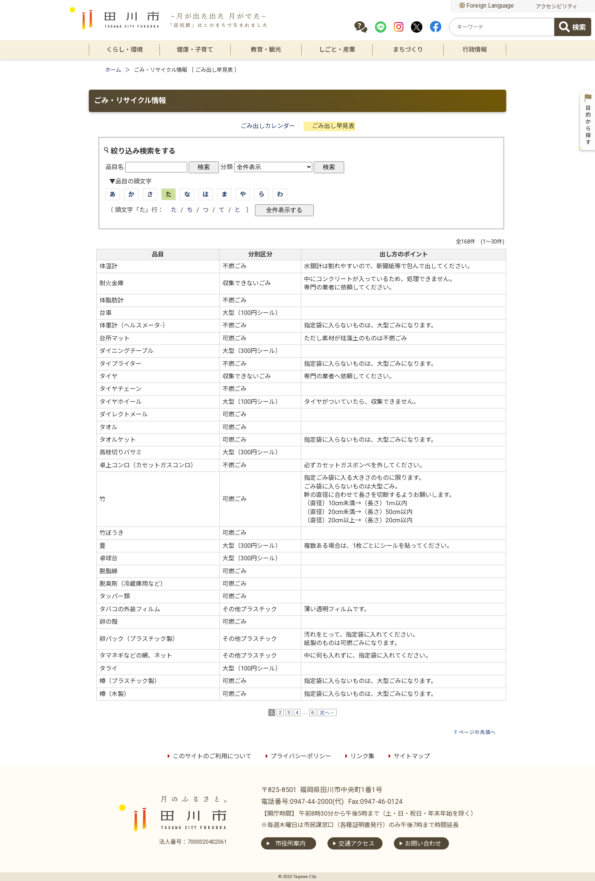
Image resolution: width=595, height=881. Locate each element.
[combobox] (501, 27)
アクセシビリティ (557, 6)
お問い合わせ (423, 843)
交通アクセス (356, 843)
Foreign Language (486, 5)
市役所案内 (290, 843)
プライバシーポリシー (297, 756)
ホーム (113, 70)
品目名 (114, 167)
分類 (226, 167)
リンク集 (359, 756)
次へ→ (327, 712)
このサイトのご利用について (208, 756)
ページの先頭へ (477, 732)
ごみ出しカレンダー (268, 126)
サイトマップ (408, 756)
